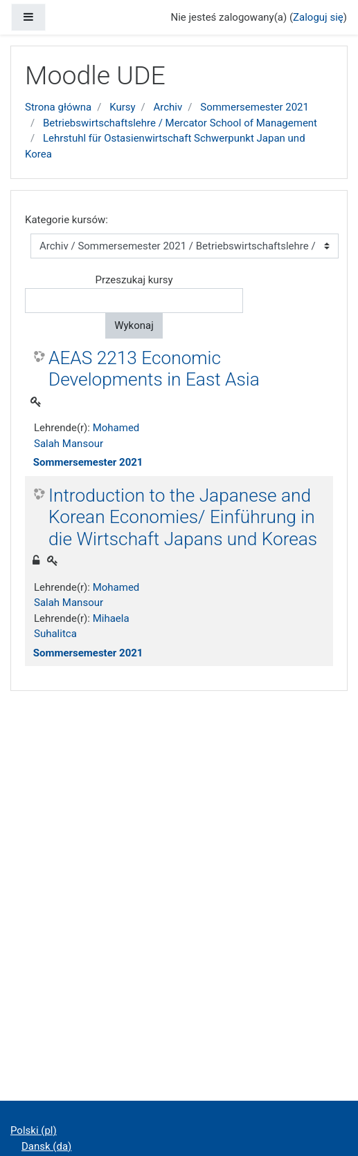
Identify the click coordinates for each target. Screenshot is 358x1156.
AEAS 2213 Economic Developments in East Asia (154, 369)
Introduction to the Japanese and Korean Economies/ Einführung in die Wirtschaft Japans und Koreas (182, 517)
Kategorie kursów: (66, 220)
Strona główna (58, 107)
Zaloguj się (318, 17)
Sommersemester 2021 (254, 107)
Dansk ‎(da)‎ (46, 1146)
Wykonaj (134, 325)
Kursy (122, 107)
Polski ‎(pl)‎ (33, 1130)
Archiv (168, 107)
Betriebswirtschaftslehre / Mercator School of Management (180, 123)
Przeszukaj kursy (133, 280)
